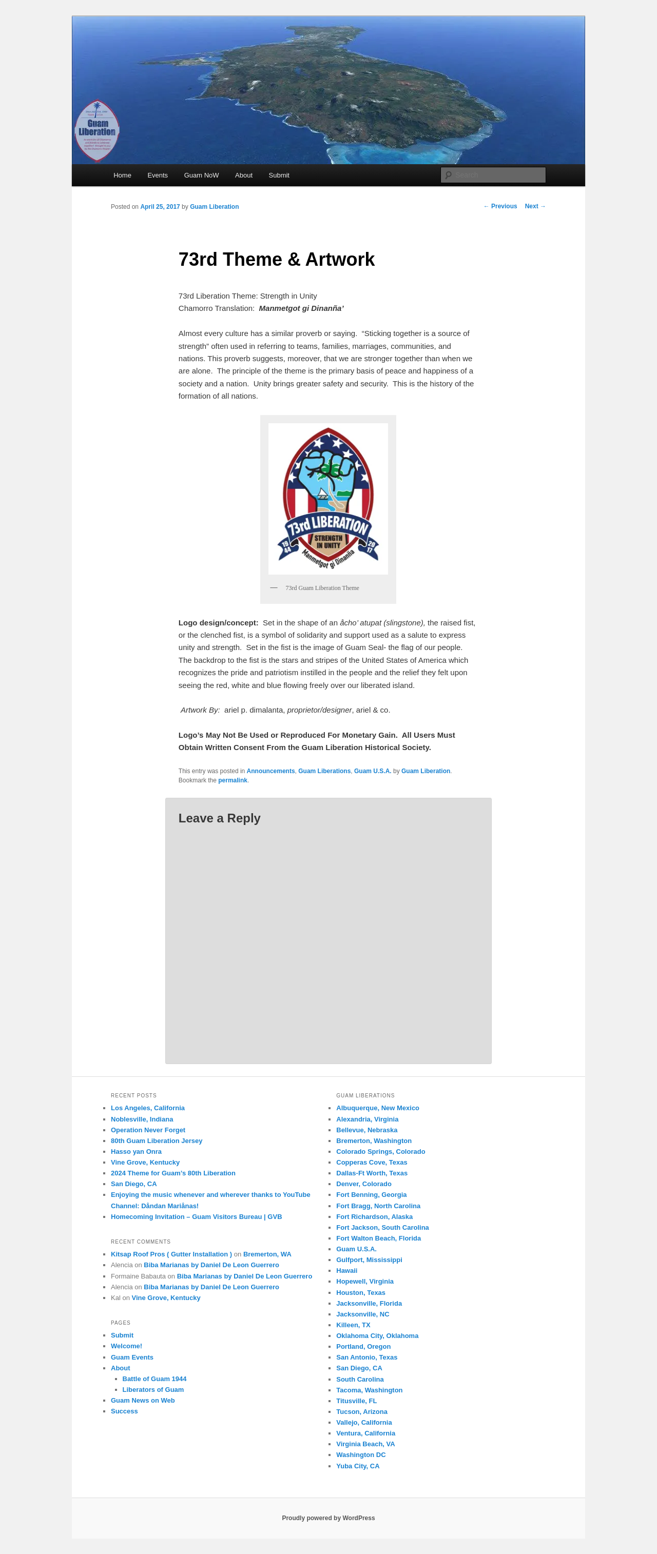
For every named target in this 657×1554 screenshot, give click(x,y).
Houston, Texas (360, 1292)
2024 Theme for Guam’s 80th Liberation (173, 1173)
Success (124, 1411)
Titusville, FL (356, 1401)
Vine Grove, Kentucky (145, 1162)
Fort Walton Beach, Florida (378, 1238)
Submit (279, 175)
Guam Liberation (214, 206)
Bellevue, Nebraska (366, 1130)
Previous (500, 206)
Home (122, 175)
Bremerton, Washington (374, 1141)
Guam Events (132, 1357)
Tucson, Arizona (362, 1411)
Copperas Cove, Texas (371, 1162)
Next (535, 206)
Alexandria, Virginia (367, 1119)
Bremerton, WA (267, 1254)
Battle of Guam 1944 (155, 1379)
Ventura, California (365, 1433)
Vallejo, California (364, 1422)
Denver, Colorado (364, 1184)
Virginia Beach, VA (365, 1444)
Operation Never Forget (148, 1130)
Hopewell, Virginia (365, 1281)
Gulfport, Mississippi (369, 1260)
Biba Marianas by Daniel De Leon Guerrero (211, 1265)
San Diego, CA (134, 1184)
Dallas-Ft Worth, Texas (372, 1173)
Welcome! (126, 1346)
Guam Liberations (324, 771)
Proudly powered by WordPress (328, 1518)
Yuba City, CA (357, 1466)
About (244, 175)
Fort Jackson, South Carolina (382, 1227)
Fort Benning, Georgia (371, 1194)
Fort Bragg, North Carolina (378, 1206)
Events (157, 175)
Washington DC (360, 1455)
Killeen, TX (353, 1325)
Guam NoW (201, 175)
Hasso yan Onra (136, 1151)
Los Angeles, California (148, 1108)
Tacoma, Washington (369, 1390)
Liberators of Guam (153, 1389)
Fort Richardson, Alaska (374, 1217)
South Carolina (359, 1379)
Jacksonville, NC (362, 1314)
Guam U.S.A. (373, 771)
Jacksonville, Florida (369, 1303)
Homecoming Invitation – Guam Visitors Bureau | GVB (196, 1217)
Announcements (271, 771)
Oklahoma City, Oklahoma (377, 1336)
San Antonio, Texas (366, 1357)
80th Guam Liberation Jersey (156, 1141)
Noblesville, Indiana (142, 1119)
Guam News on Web (143, 1400)
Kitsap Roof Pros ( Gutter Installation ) (171, 1254)
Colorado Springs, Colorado (380, 1151)
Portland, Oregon (363, 1346)
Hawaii (346, 1270)
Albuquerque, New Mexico (377, 1108)
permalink (232, 780)
